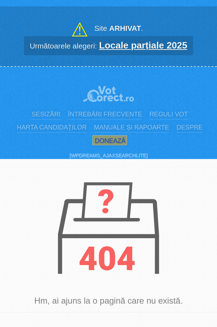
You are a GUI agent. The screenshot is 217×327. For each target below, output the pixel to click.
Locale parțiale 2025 (143, 45)
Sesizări (45, 114)
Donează (110, 140)
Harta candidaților (52, 127)
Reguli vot (168, 114)
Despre (189, 127)
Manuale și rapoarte (131, 127)
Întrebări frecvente (105, 114)
